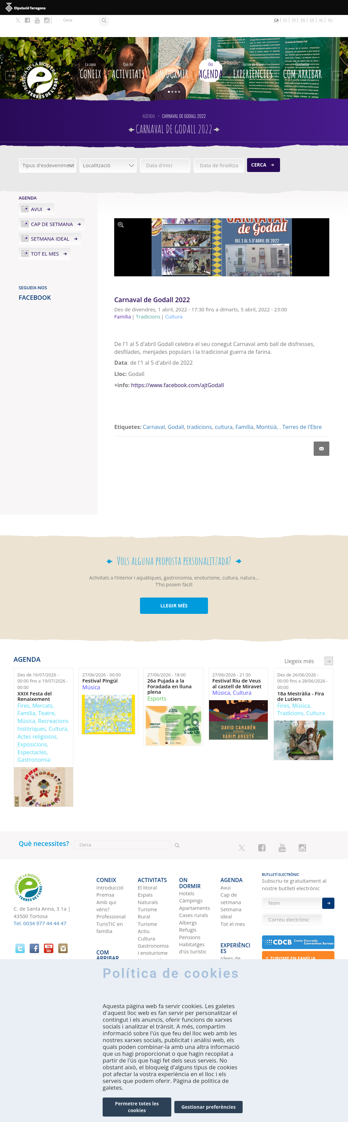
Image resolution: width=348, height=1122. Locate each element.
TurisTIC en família (110, 898)
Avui (36, 186)
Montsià (266, 404)
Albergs (188, 887)
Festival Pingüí (100, 658)
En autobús (110, 931)
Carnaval (154, 404)
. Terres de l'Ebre (300, 404)
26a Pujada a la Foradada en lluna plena (169, 664)
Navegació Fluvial (150, 935)
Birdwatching (153, 946)
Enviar (328, 897)
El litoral (147, 858)
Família (245, 404)
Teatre (46, 691)
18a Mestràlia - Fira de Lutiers (300, 673)
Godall (176, 404)
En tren (105, 946)
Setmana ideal (50, 216)
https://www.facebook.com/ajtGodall (177, 363)
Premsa (106, 865)
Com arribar (302, 47)
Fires (23, 683)
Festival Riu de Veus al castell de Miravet (237, 661)
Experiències (253, 47)
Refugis (187, 895)
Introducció (110, 858)
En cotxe (107, 924)
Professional (111, 887)
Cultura (58, 706)
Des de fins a (42, 659)
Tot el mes (45, 231)
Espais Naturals (148, 869)
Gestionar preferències (208, 1107)
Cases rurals (193, 880)
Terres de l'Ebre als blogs (232, 939)
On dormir (171, 47)
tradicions (199, 404)
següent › (329, 639)
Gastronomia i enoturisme (153, 920)
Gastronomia (33, 737)
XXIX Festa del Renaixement (34, 673)
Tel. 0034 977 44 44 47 (40, 901)
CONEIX (90, 47)
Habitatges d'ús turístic (193, 913)
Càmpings (191, 865)
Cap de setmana (52, 201)
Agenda (211, 47)
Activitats (128, 47)
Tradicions (290, 691)
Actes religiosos (36, 714)
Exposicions (32, 722)
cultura (223, 404)
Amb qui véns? (107, 877)
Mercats (42, 683)
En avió (105, 938)
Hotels (186, 858)
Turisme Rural (147, 884)
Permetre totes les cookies (137, 1107)
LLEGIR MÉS (174, 583)
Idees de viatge (231, 921)
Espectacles (32, 729)
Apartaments (194, 873)
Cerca (258, 142)
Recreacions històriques (42, 702)
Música (26, 699)
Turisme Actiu (147, 898)
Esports (156, 676)
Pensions (190, 902)
